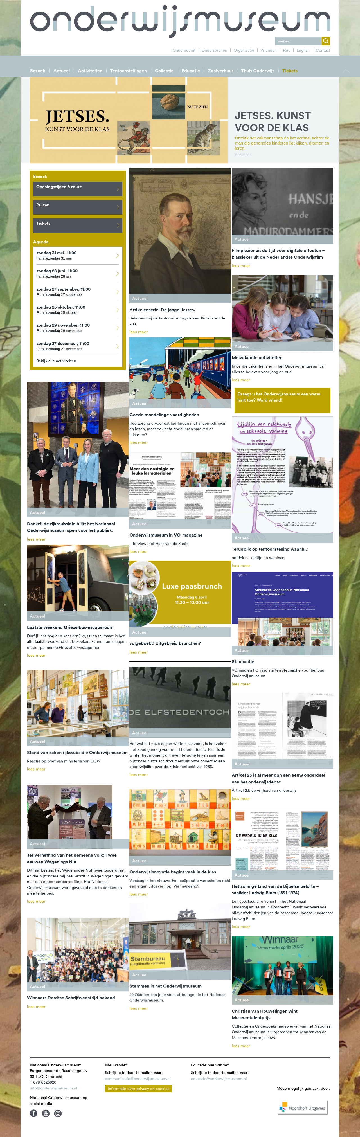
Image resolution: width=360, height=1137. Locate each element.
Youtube (46, 1113)
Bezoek (37, 71)
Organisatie (244, 50)
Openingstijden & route (79, 188)
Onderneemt (184, 50)
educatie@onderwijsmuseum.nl (219, 1078)
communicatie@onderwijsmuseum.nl (138, 1078)
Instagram (58, 1113)
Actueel (61, 71)
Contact (323, 50)
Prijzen (79, 207)
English (303, 50)
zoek (326, 41)
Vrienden (268, 50)
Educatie (191, 71)
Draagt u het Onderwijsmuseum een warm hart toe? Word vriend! (279, 397)
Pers (286, 50)
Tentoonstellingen (128, 71)
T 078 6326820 (43, 1082)
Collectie (164, 71)
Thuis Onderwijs (257, 71)
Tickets (290, 71)
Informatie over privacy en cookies (138, 1088)
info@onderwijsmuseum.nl (53, 1088)
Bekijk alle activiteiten (56, 360)
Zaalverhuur (220, 71)
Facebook (34, 1113)
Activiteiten (90, 71)
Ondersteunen (214, 50)
